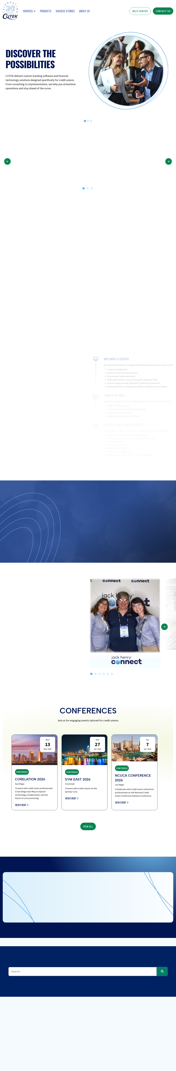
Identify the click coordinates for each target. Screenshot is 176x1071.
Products (45, 11)
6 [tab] (112, 674)
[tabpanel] (125, 623)
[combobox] (82, 971)
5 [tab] (108, 674)
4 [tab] (104, 674)
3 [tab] (92, 188)
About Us (84, 11)
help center (140, 11)
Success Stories (65, 11)
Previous (7, 161)
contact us (163, 11)
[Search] (162, 971)
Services (28, 11)
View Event (21, 805)
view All (88, 826)
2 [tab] (88, 188)
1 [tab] (83, 188)
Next (168, 161)
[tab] (85, 121)
